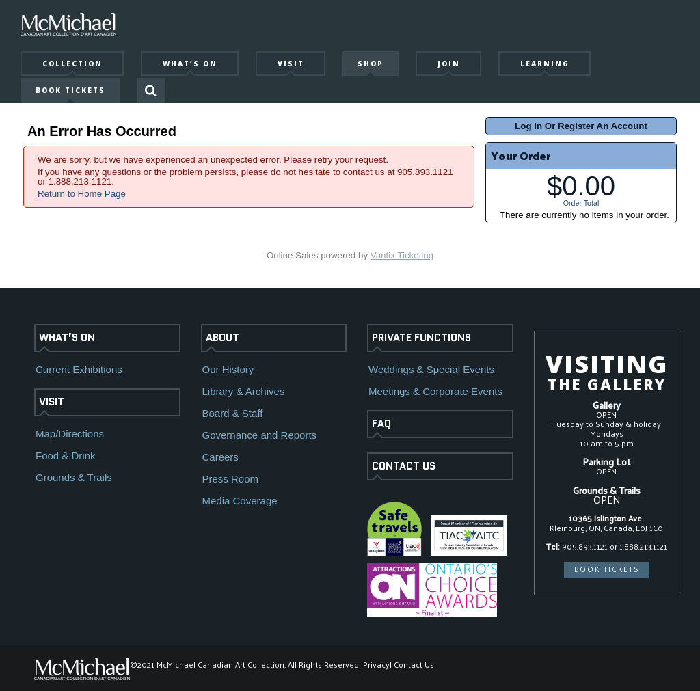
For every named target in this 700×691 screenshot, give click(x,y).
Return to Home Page (82, 194)
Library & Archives (243, 391)
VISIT (51, 401)
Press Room (230, 479)
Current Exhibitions (79, 369)
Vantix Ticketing (402, 255)
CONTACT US (403, 466)
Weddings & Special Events (431, 369)
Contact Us (414, 664)
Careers (220, 457)
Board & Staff (232, 413)
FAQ (381, 423)
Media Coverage (240, 500)
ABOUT (222, 337)
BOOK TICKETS (606, 569)
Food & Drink (66, 455)
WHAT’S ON (67, 337)
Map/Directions (70, 433)
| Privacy (374, 664)
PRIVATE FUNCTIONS (421, 337)
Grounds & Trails (74, 477)
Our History (228, 369)
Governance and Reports (259, 435)
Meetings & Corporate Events (435, 391)
